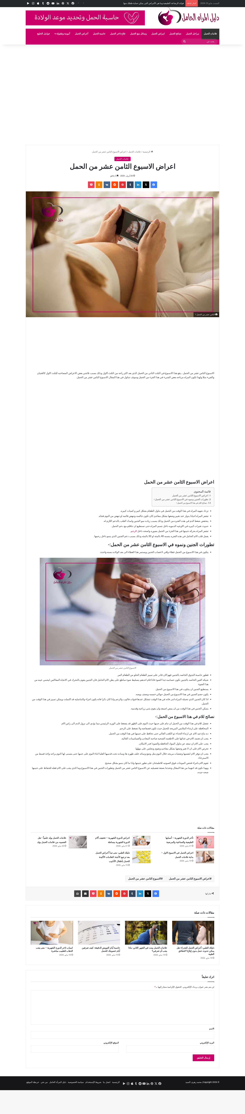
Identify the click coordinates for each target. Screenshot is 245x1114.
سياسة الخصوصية (76, 1082)
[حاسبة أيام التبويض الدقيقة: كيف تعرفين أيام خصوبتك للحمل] (99, 933)
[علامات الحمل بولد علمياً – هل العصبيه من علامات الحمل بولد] (78, 842)
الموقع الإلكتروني (111, 1042)
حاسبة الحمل (99, 33)
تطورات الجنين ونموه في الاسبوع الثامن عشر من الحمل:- (181, 499)
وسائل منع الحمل (138, 33)
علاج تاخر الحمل (117, 33)
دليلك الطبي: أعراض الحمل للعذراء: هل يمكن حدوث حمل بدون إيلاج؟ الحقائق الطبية (195, 950)
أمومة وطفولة (63, 33)
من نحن (44, 1082)
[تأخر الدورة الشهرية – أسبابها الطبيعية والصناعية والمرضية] (205, 842)
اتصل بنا (106, 1082)
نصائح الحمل (175, 33)
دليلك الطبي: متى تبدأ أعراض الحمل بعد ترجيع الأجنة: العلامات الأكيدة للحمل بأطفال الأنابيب (113, 857)
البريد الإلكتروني (207, 1042)
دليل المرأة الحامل (57, 1082)
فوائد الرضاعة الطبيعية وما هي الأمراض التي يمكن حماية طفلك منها (153, 3)
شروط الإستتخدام (93, 1082)
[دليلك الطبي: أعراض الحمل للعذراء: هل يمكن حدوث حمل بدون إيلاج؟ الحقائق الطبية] (193, 933)
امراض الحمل (158, 33)
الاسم (211, 1028)
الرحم (134, 531)
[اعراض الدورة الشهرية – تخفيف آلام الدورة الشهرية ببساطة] (141, 842)
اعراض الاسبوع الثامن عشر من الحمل (190, 495)
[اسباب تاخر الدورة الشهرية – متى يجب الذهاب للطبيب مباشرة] (52, 933)
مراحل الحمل (192, 33)
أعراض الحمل (81, 33)
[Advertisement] (145, 69)
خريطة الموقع (32, 1082)
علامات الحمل (210, 33)
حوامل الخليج (43, 33)
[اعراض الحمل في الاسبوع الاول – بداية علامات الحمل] (205, 857)
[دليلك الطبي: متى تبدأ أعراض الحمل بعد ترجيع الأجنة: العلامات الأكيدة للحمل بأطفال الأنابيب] (141, 857)
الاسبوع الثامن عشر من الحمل (144, 878)
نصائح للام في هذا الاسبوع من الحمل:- (191, 503)
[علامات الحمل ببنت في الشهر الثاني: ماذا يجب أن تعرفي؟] (146, 933)
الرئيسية (148, 151)
